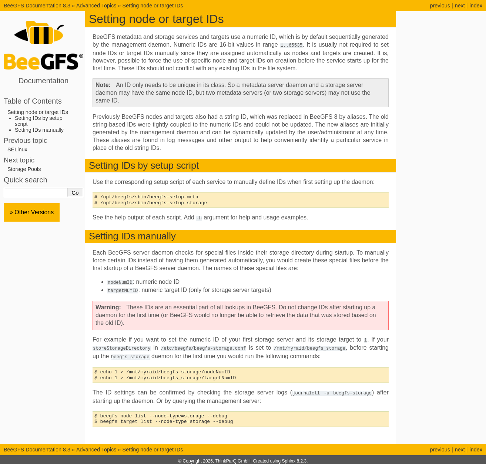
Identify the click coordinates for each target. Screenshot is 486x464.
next (460, 6)
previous (440, 6)
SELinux (17, 149)
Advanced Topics (96, 6)
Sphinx (289, 458)
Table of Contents (33, 101)
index (476, 6)
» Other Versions (32, 212)
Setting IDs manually (39, 130)
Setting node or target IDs (153, 6)
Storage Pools (24, 169)
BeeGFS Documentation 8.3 (38, 6)
